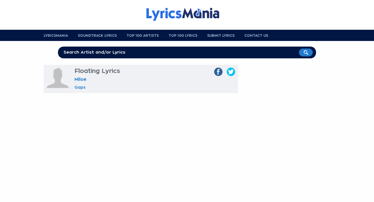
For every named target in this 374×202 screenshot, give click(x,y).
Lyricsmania (56, 35)
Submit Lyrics (221, 35)
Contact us (256, 35)
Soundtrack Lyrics (97, 35)
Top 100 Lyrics (183, 35)
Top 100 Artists (143, 35)
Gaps (80, 87)
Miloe (80, 79)
